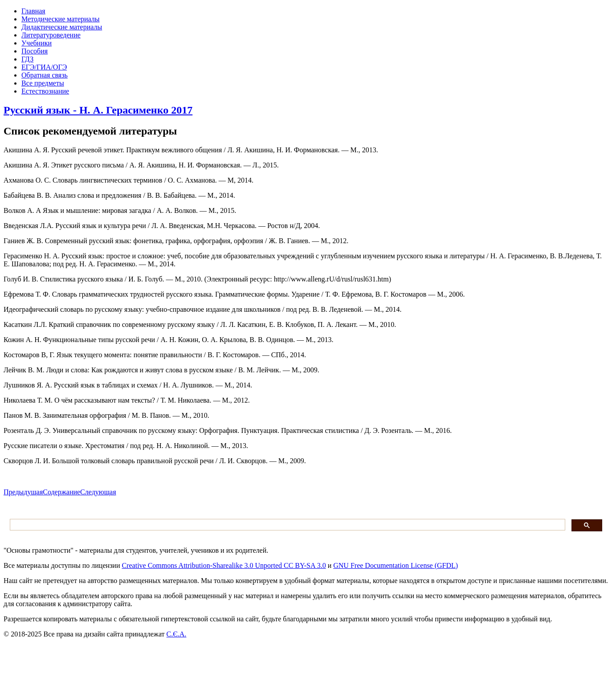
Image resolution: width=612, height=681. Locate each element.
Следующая (98, 492)
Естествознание (45, 91)
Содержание (61, 492)
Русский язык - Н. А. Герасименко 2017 (98, 110)
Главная (33, 11)
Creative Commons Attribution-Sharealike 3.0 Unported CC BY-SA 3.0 (224, 565)
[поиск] (286, 525)
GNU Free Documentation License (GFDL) (395, 565)
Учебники (36, 43)
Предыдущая (23, 492)
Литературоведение (51, 35)
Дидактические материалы (61, 27)
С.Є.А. (177, 634)
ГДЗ (27, 59)
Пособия (34, 51)
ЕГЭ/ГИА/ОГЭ (44, 67)
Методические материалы (60, 19)
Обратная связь (44, 75)
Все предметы (42, 83)
